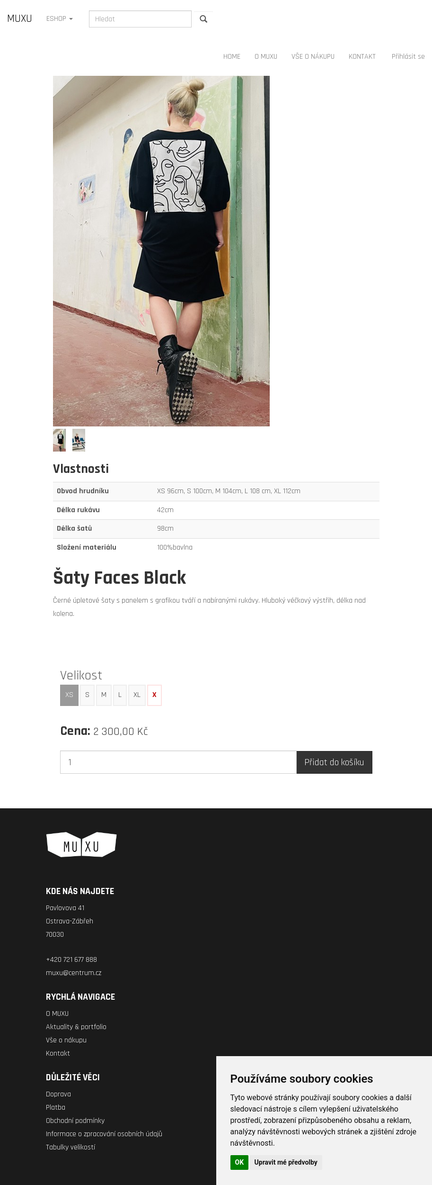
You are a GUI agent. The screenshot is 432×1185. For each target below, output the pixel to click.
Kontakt (58, 1053)
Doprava (58, 1094)
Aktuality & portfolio (76, 1027)
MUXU (19, 19)
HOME (231, 57)
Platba (55, 1108)
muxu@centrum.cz (73, 973)
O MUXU (266, 57)
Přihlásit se (408, 57)
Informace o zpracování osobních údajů (104, 1134)
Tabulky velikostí (70, 1147)
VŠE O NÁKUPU (313, 57)
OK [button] (239, 1162)
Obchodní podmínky (75, 1121)
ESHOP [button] (59, 19)
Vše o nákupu (66, 1040)
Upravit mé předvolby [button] (286, 1162)
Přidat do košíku (334, 762)
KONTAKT (362, 57)
